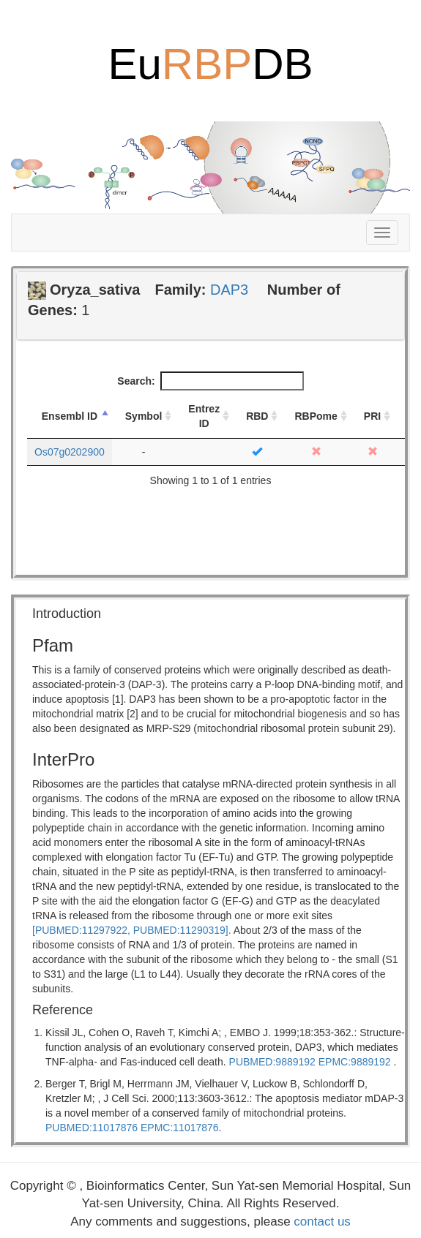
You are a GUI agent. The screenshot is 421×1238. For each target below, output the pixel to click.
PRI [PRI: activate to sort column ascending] (372, 416)
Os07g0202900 (69, 452)
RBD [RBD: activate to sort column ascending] (257, 416)
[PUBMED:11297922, (81, 930)
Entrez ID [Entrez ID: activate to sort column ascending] (204, 416)
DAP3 (229, 290)
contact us (322, 1221)
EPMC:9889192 (354, 1062)
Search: (210, 380)
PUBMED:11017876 (91, 1127)
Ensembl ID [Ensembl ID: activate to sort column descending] (69, 416)
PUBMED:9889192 (272, 1062)
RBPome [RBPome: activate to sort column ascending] (315, 416)
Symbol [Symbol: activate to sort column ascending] (144, 416)
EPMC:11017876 (180, 1127)
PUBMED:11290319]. (182, 930)
